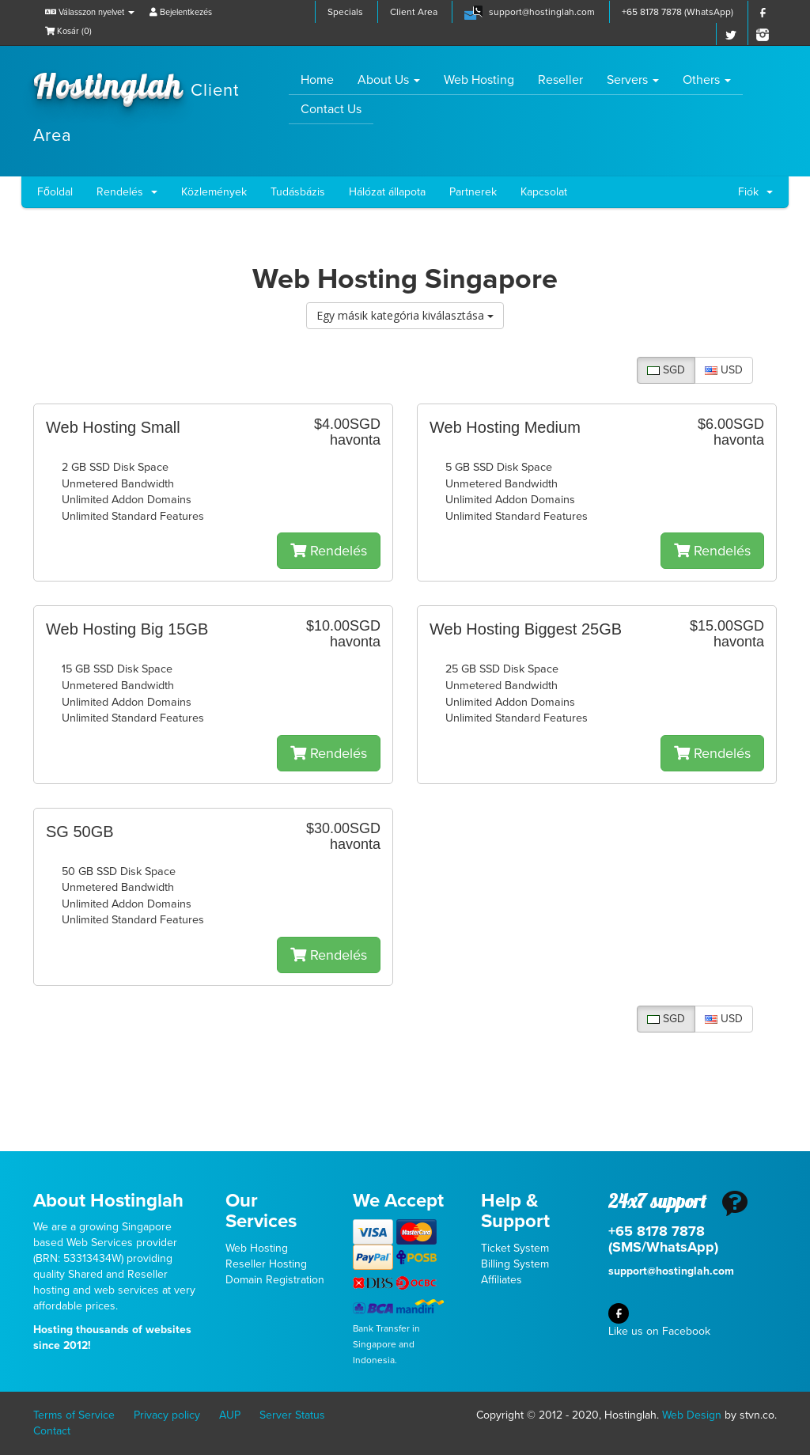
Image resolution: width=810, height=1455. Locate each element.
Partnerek (473, 192)
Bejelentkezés (181, 12)
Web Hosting (479, 80)
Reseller (560, 80)
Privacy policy (167, 1415)
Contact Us (331, 109)
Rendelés (127, 192)
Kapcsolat (543, 192)
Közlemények (214, 192)
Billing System (515, 1264)
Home (323, 79)
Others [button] (707, 80)
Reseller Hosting (266, 1264)
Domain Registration (274, 1279)
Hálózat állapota (387, 192)
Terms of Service (74, 1415)
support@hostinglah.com (542, 11)
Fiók (755, 192)
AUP (229, 1415)
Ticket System (515, 1248)
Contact (51, 1431)
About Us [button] (389, 80)
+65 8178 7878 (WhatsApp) (677, 11)
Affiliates (501, 1279)
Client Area (413, 11)
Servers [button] (633, 80)
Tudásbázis (298, 192)
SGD (666, 370)
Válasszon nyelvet (89, 12)
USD (724, 370)
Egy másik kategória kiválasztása (405, 315)
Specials (345, 11)
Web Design (691, 1415)
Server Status (292, 1415)
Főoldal (55, 192)
